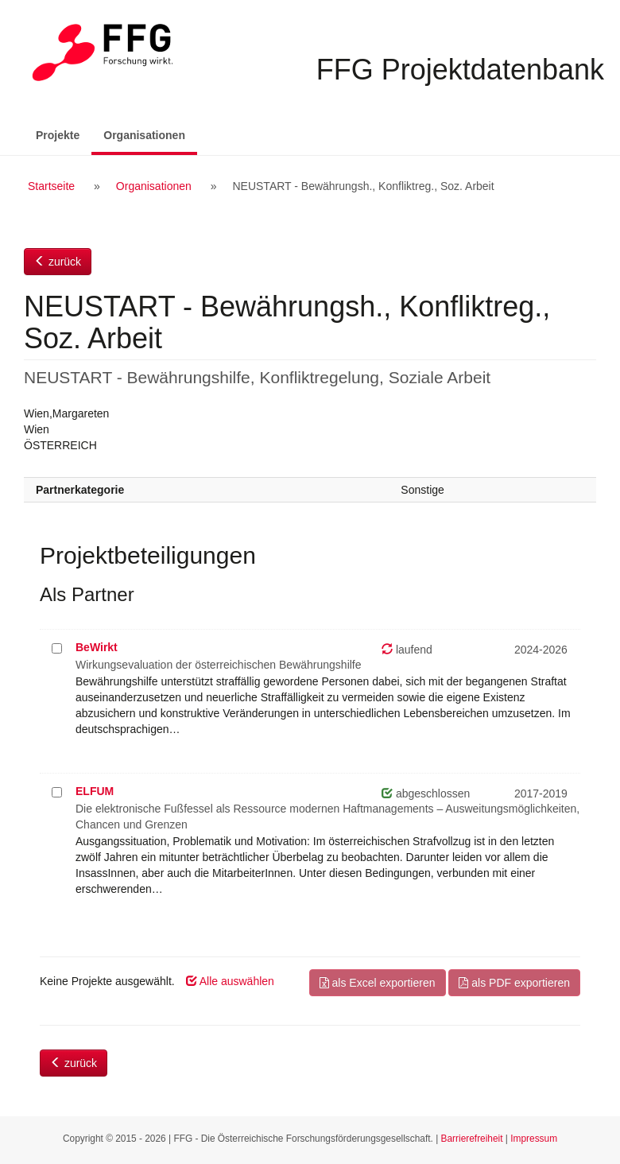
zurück (57, 261)
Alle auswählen (230, 981)
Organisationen (150, 134)
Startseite (51, 186)
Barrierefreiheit (472, 1138)
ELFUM (95, 791)
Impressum (533, 1138)
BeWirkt (97, 647)
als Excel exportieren (378, 982)
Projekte (57, 135)
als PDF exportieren (514, 982)
